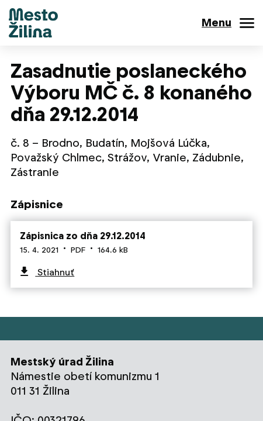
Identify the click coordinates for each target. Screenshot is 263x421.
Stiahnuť (54, 272)
